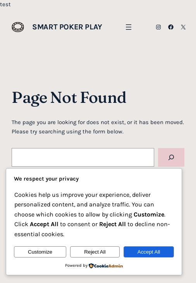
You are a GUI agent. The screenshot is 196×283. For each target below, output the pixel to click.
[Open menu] (128, 27)
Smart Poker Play (67, 26)
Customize (40, 252)
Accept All (149, 252)
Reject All (95, 252)
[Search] (171, 157)
